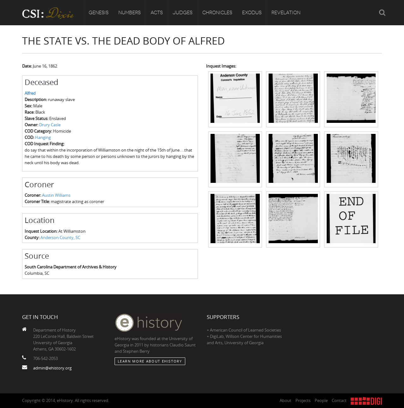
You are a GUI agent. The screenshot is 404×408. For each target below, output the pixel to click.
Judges (183, 12)
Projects (303, 400)
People (321, 400)
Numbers (129, 12)
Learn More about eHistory (150, 361)
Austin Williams (56, 195)
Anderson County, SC (60, 237)
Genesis (99, 12)
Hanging (43, 137)
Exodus (252, 12)
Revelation (285, 12)
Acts (157, 12)
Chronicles (217, 12)
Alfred (30, 93)
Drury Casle (50, 125)
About (285, 400)
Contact (339, 400)
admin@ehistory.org (52, 368)
